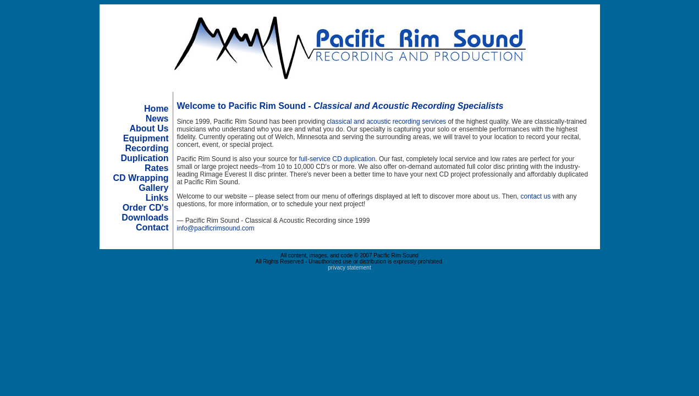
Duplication (144, 158)
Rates (157, 168)
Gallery (153, 188)
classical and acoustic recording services (386, 121)
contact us (535, 196)
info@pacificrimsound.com (216, 228)
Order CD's (146, 207)
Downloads (145, 217)
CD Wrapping (140, 178)
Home (156, 108)
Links (157, 197)
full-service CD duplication (337, 159)
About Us (148, 128)
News (157, 118)
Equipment (146, 138)
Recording (146, 148)
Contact (152, 227)
